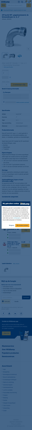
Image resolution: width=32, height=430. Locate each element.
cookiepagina (16, 218)
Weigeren (11, 225)
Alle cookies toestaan (22, 225)
